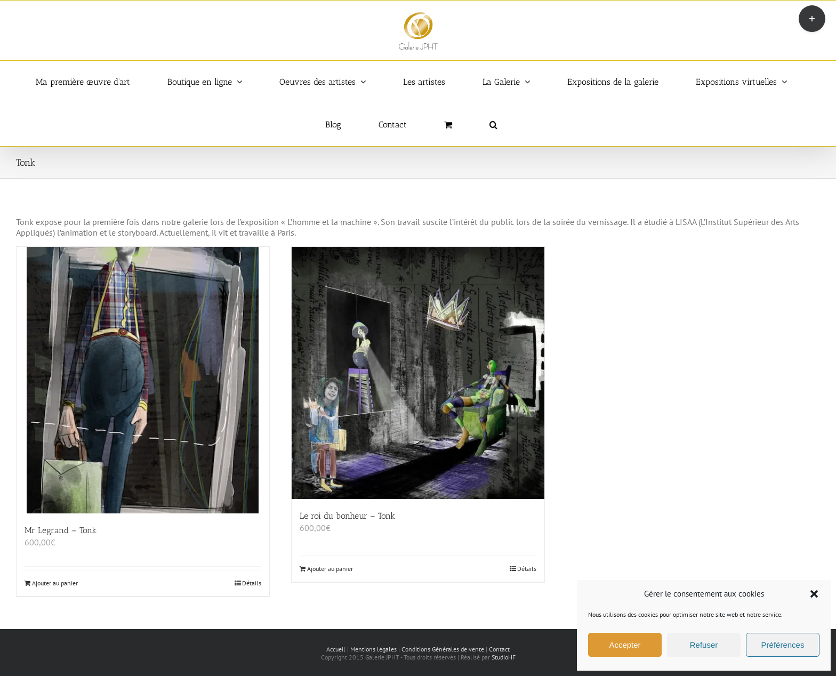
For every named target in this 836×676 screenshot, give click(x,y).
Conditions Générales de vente (442, 649)
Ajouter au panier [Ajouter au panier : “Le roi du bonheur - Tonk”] (330, 569)
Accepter (624, 644)
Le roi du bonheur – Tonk (347, 516)
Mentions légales (373, 649)
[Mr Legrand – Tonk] (143, 380)
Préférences (783, 644)
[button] (814, 594)
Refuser (704, 644)
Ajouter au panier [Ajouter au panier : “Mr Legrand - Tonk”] (55, 583)
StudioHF (504, 657)
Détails (251, 583)
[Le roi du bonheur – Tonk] (418, 373)
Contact (499, 649)
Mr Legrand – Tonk (61, 530)
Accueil (335, 649)
